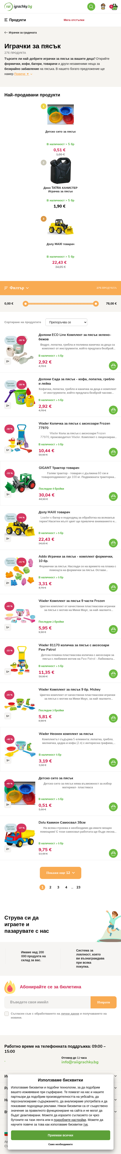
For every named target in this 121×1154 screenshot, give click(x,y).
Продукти (15, 20)
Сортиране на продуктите (22, 322)
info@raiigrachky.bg (80, 1062)
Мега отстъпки (74, 20)
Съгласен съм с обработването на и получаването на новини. (59, 1016)
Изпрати (103, 1002)
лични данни (70, 1014)
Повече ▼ (21, 74)
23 (78, 887)
